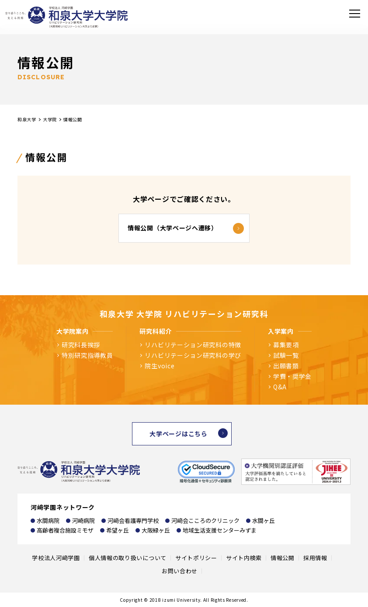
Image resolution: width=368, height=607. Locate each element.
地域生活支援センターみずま (220, 530)
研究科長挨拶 (81, 344)
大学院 (50, 119)
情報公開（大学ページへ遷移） (173, 227)
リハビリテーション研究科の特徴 (193, 344)
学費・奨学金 (292, 376)
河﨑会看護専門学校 (133, 520)
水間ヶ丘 (263, 520)
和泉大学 (26, 119)
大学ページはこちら (178, 433)
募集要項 (286, 344)
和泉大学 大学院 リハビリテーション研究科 (184, 313)
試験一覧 (286, 355)
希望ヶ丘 (117, 530)
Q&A (280, 386)
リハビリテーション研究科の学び (193, 355)
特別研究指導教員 (87, 355)
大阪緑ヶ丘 (156, 530)
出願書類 (286, 365)
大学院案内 (72, 331)
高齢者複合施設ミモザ (65, 530)
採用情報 (315, 558)
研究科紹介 (155, 331)
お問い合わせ (180, 571)
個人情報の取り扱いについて (128, 558)
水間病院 (48, 520)
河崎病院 (83, 520)
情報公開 (283, 558)
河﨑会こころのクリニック (205, 520)
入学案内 (281, 331)
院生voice (159, 365)
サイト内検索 (244, 558)
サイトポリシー (196, 558)
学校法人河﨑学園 (56, 558)
